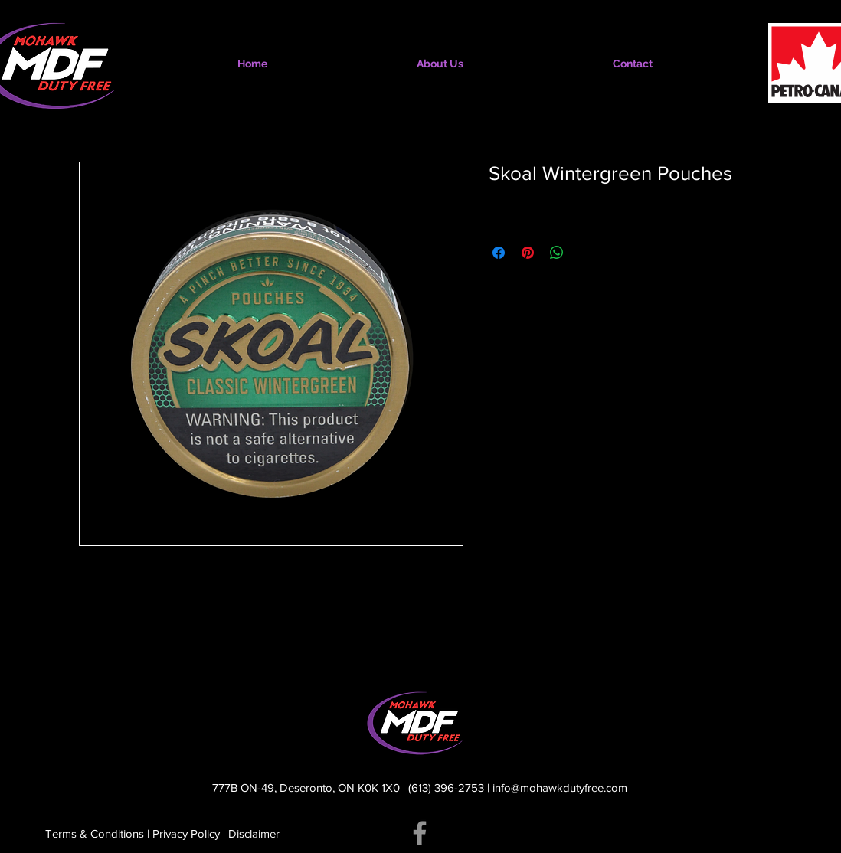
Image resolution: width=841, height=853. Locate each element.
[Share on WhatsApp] (557, 252)
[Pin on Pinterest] (528, 252)
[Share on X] (586, 252)
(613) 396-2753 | (450, 787)
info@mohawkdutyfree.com (559, 787)
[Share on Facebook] (498, 252)
